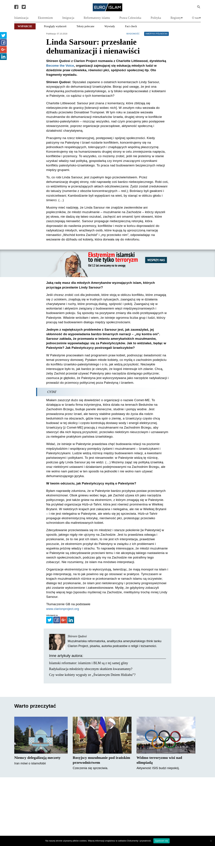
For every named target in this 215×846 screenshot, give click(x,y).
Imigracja (68, 17)
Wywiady (109, 26)
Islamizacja (21, 17)
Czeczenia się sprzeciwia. (90, 768)
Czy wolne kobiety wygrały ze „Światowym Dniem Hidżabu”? (92, 675)
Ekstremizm (45, 17)
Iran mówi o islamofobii (30, 763)
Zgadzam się (161, 840)
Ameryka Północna (156, 34)
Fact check (131, 26)
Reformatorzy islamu (97, 17)
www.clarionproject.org (62, 609)
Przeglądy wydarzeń (55, 26)
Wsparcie (25, 26)
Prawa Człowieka (130, 17)
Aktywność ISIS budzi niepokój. (158, 768)
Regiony (175, 17)
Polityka (156, 17)
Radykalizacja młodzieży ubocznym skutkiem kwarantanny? (90, 669)
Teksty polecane (85, 26)
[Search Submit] (199, 7)
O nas (195, 17)
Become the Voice (60, 65)
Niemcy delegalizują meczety (37, 757)
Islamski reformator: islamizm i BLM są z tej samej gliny (88, 663)
